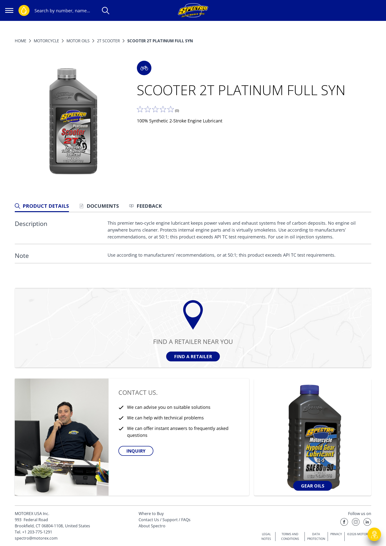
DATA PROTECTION (316, 536)
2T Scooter (108, 41)
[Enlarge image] (73, 122)
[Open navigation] (9, 10)
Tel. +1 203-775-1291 (33, 532)
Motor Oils (78, 41)
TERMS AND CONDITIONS (290, 536)
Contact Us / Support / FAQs (165, 519)
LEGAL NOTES (266, 536)
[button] (144, 68)
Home (20, 41)
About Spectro (152, 526)
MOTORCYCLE (46, 41)
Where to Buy (151, 513)
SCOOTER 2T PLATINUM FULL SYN (160, 41)
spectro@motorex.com (36, 538)
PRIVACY (336, 534)
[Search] (105, 10)
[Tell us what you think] (155, 109)
